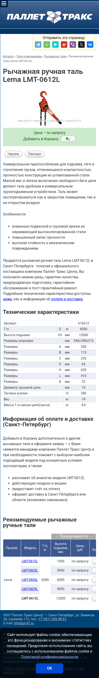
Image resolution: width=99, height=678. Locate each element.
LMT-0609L (30, 589)
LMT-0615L (30, 561)
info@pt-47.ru (24, 623)
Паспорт (34, 154)
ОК (49, 668)
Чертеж (13, 154)
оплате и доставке (67, 299)
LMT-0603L (30, 570)
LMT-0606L (30, 580)
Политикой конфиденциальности (49, 657)
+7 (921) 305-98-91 (52, 619)
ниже (7, 299)
